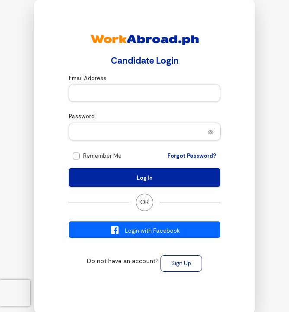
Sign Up (181, 263)
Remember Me (102, 155)
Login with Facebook (144, 230)
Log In (145, 178)
